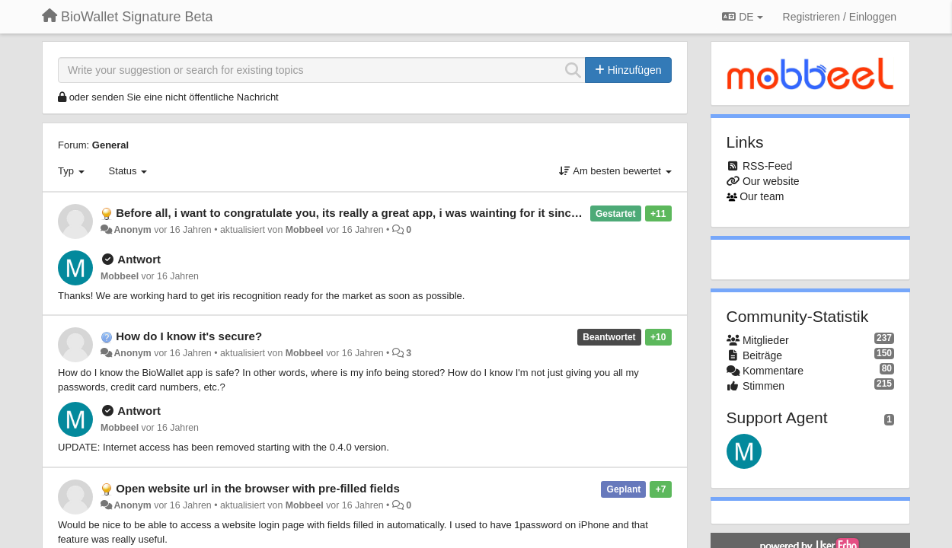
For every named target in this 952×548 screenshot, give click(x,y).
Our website (771, 181)
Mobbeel (305, 230)
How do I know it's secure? (189, 336)
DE (742, 17)
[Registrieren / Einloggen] (839, 17)
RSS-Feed (767, 166)
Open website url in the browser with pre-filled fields (258, 488)
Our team (762, 196)
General (110, 145)
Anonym (132, 230)
